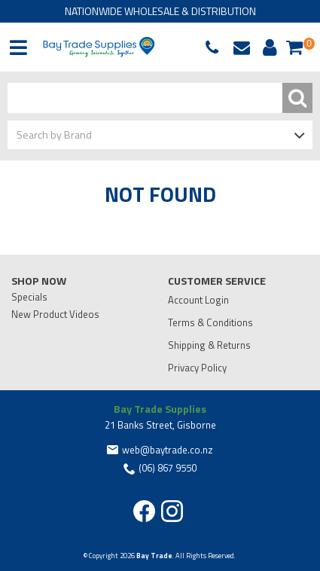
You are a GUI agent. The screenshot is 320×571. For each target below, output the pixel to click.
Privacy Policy (197, 367)
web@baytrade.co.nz (245, 47)
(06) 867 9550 (216, 47)
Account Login (198, 299)
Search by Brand (54, 134)
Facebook (144, 511)
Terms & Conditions (210, 322)
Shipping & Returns (209, 345)
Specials (29, 296)
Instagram (172, 511)
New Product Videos (55, 314)
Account (267, 47)
